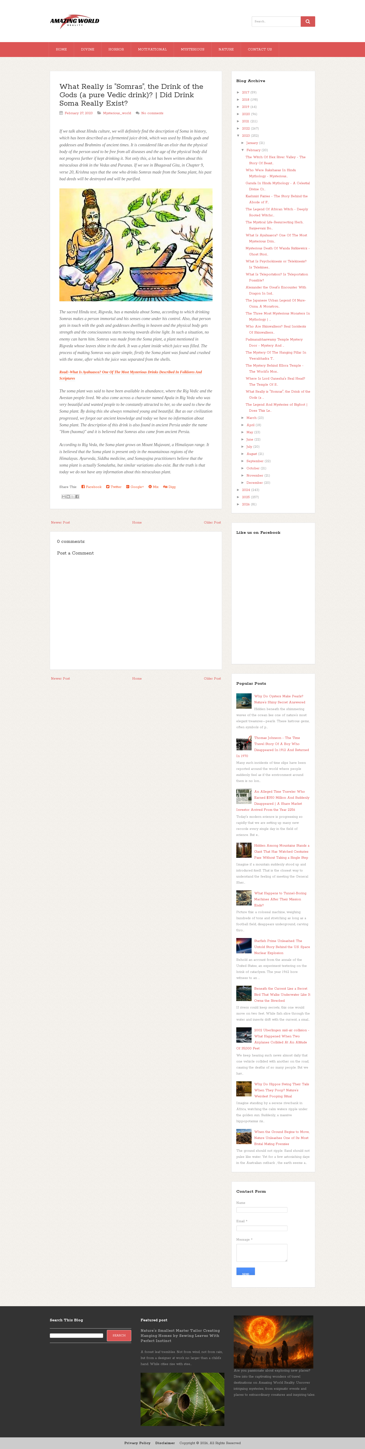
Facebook (91, 487)
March (252, 418)
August (252, 454)
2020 (246, 114)
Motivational (152, 49)
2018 (246, 100)
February (254, 150)
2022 (246, 129)
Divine (87, 49)
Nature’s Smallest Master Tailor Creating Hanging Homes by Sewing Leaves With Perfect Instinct (180, 1335)
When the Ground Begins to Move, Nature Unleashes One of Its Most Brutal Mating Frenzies (281, 1138)
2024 (246, 490)
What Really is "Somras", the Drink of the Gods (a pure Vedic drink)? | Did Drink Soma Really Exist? (131, 95)
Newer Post (60, 523)
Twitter (114, 487)
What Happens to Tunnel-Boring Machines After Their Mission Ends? (280, 899)
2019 (246, 107)
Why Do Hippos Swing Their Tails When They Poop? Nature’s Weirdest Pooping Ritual (281, 1090)
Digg (169, 487)
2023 (246, 136)
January (253, 143)
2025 (246, 497)
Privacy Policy (137, 1443)
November (255, 476)
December (255, 483)
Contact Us (260, 49)
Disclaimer (165, 1443)
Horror (116, 49)
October (254, 468)
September (256, 461)
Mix (154, 487)
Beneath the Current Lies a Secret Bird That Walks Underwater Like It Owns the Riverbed (282, 995)
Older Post (212, 523)
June (250, 439)
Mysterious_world (117, 113)
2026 (246, 504)
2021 (246, 121)
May (250, 432)
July (250, 447)
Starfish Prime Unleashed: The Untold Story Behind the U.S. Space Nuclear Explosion (282, 947)
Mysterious (192, 49)
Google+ (135, 487)
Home (61, 49)
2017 (246, 92)
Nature (226, 49)
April (251, 425)
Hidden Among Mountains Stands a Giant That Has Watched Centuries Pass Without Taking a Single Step (281, 852)
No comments (152, 113)
